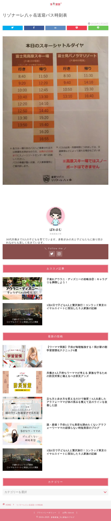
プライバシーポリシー (46, 513)
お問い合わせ (68, 513)
